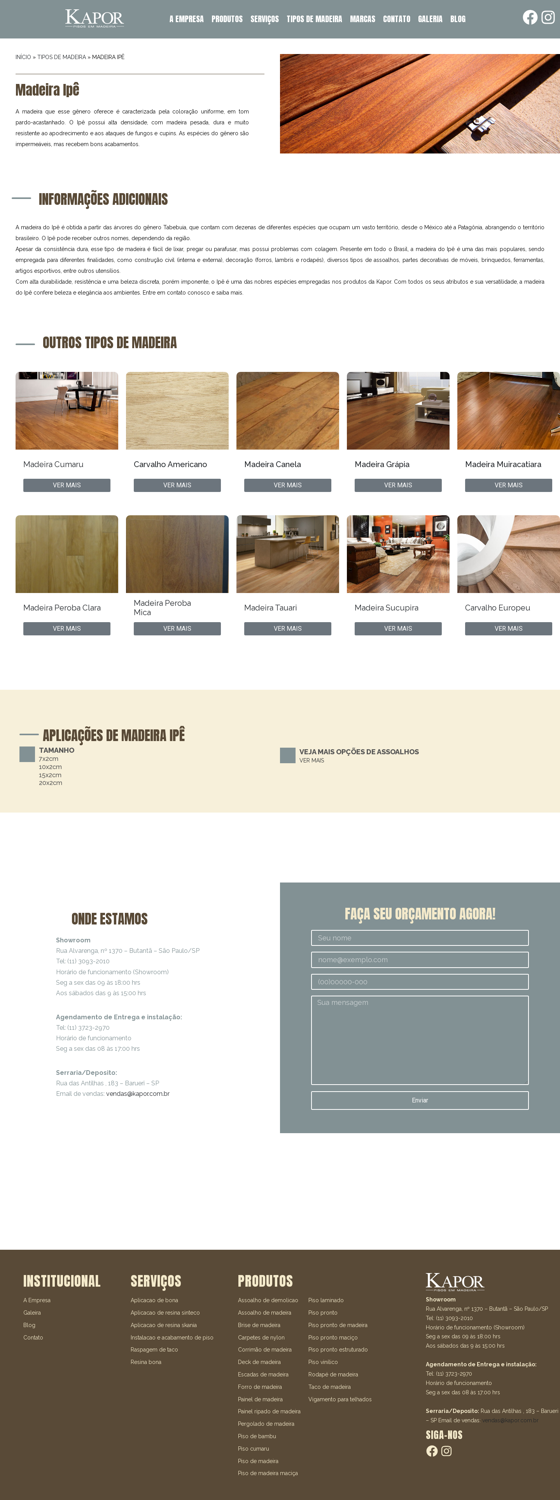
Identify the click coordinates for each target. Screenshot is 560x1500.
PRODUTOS (227, 19)
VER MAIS (311, 760)
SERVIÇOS (264, 19)
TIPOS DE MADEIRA (314, 19)
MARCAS (362, 19)
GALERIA (430, 19)
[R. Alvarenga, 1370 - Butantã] (280, 1191)
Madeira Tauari (270, 607)
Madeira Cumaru (53, 464)
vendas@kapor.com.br (138, 1093)
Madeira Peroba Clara (62, 607)
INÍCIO (23, 57)
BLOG (458, 19)
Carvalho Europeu (497, 607)
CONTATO (396, 19)
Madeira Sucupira (386, 607)
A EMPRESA (187, 19)
